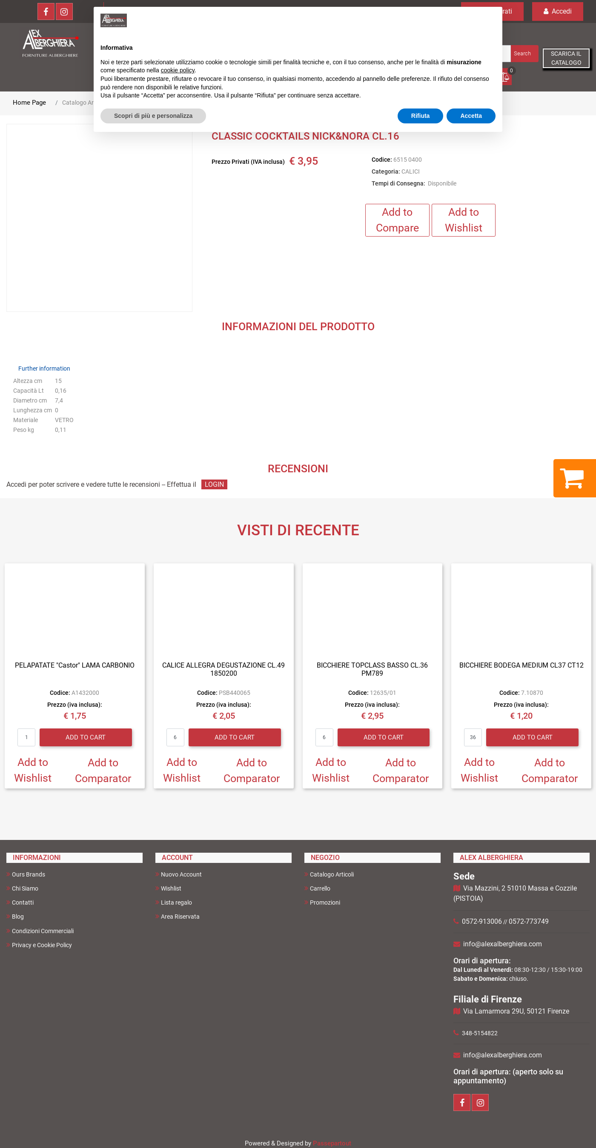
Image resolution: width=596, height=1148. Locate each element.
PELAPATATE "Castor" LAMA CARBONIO (75, 665)
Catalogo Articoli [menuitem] (329, 874)
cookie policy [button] (178, 70)
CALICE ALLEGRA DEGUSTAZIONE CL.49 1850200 (223, 669)
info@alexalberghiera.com (502, 944)
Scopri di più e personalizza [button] (153, 115)
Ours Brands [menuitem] (25, 874)
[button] (524, 53)
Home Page (29, 102)
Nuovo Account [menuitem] (178, 874)
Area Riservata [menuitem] (177, 916)
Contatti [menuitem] (20, 902)
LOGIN (214, 484)
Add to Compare (397, 220)
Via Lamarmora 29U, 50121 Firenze (516, 1011)
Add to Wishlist (463, 220)
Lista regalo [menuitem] (173, 902)
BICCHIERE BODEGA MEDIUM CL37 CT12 (521, 665)
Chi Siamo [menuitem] (22, 888)
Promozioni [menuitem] (322, 902)
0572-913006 (482, 921)
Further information (44, 368)
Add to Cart (86, 737)
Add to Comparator (103, 771)
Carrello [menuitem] (317, 888)
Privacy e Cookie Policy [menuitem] (39, 944)
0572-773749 (529, 921)
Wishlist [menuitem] (168, 888)
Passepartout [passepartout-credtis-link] (332, 1143)
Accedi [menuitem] (558, 11)
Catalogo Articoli (84, 102)
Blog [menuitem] (15, 916)
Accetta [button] (471, 115)
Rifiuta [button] (420, 115)
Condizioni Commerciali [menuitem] (40, 930)
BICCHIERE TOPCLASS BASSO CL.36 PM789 (372, 669)
